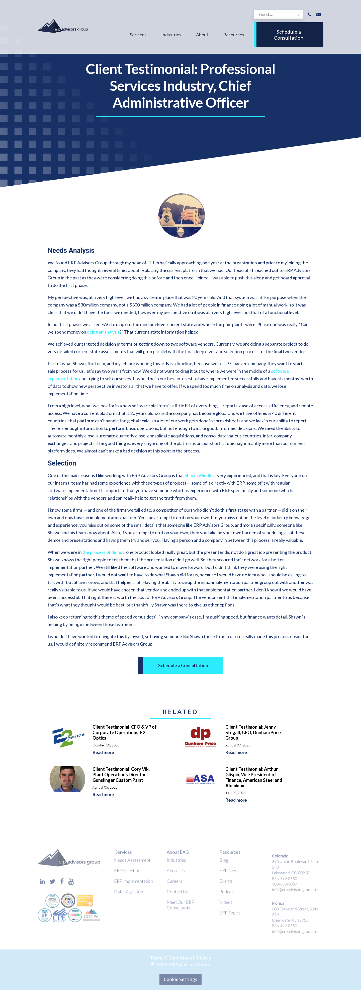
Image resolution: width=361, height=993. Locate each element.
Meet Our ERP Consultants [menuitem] (180, 907)
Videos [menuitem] (226, 904)
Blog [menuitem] (223, 862)
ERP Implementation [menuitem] (133, 883)
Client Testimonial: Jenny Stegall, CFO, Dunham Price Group (253, 732)
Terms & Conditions (171, 960)
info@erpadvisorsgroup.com (296, 892)
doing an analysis (103, 332)
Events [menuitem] (226, 883)
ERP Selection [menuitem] (127, 873)
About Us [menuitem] (176, 873)
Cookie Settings (180, 982)
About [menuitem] (202, 34)
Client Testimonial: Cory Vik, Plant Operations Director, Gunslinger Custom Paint (121, 774)
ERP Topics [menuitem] (230, 915)
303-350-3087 (284, 886)
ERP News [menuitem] (229, 873)
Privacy (203, 960)
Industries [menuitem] (171, 34)
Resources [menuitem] (233, 34)
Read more (103, 752)
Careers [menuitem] (174, 883)
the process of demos (103, 552)
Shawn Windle (199, 475)
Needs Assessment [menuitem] (132, 862)
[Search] (278, 14)
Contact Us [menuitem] (177, 894)
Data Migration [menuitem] (128, 894)
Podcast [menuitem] (227, 894)
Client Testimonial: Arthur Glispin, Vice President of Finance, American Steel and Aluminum (253, 777)
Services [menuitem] (138, 34)
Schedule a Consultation (288, 35)
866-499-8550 (284, 881)
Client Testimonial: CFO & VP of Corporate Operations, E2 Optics (125, 732)
